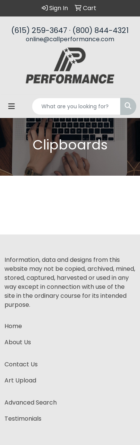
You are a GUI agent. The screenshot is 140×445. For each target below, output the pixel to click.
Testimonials (22, 418)
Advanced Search (30, 402)
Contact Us (21, 364)
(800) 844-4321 (100, 30)
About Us (17, 342)
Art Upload (20, 380)
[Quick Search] (76, 106)
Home (13, 326)
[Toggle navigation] (11, 106)
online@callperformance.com (70, 39)
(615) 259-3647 (39, 30)
